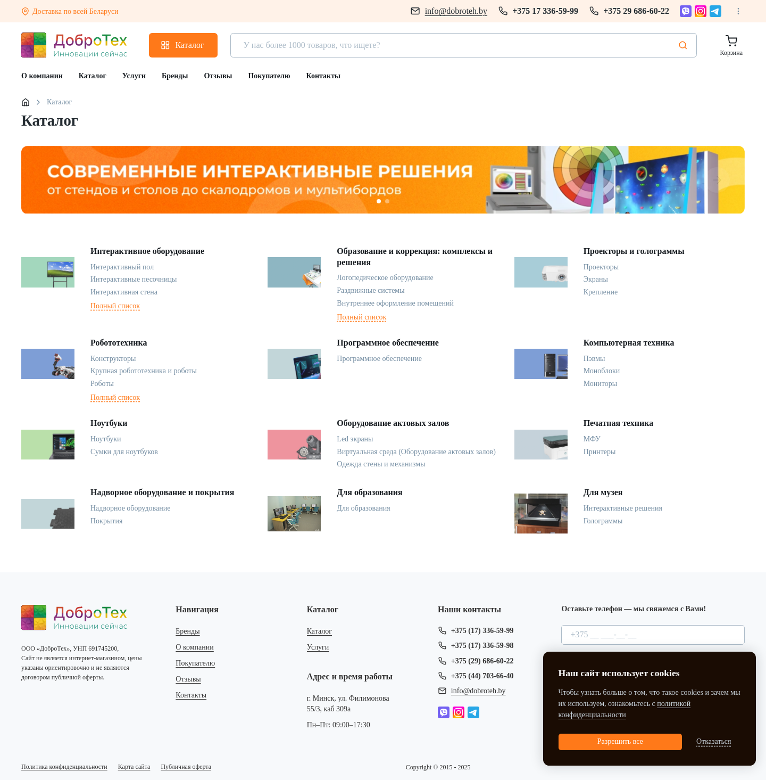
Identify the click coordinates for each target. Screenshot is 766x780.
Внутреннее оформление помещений (395, 303)
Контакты (191, 695)
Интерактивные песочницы (133, 279)
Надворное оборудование (130, 508)
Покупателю (195, 663)
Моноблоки (602, 371)
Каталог (319, 631)
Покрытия (106, 521)
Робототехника (118, 342)
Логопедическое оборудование (385, 278)
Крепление (601, 292)
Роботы (102, 384)
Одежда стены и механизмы (381, 464)
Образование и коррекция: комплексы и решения (415, 257)
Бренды (187, 631)
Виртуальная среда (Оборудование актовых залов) (416, 452)
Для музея (603, 492)
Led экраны (355, 439)
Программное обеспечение (387, 342)
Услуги (318, 647)
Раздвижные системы (370, 290)
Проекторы (601, 267)
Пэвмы (594, 359)
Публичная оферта (186, 766)
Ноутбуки (109, 423)
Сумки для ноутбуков (124, 452)
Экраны (596, 279)
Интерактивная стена (123, 292)
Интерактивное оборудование (147, 251)
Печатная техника (619, 423)
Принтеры (600, 452)
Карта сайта (134, 766)
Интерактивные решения (623, 508)
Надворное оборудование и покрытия (162, 492)
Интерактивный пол (122, 267)
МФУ (592, 439)
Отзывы (188, 679)
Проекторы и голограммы (634, 251)
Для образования (369, 492)
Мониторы (600, 384)
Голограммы (603, 521)
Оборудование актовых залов (393, 423)
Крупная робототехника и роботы (143, 371)
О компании (194, 647)
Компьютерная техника (629, 342)
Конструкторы (113, 359)
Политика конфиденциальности (64, 766)
